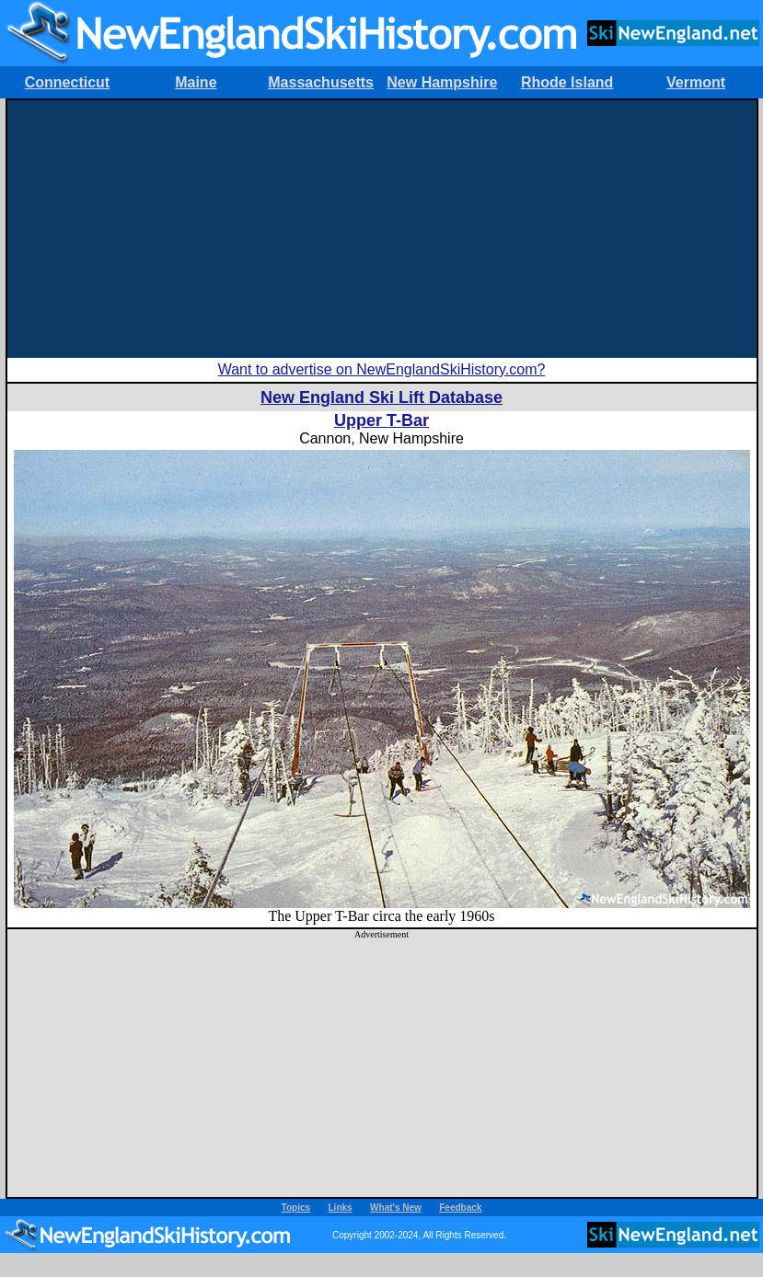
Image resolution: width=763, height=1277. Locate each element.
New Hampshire (442, 82)
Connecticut (67, 82)
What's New (396, 1207)
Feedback (460, 1207)
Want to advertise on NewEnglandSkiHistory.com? (382, 369)
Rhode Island (567, 82)
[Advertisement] (381, 229)
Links (341, 1207)
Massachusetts (321, 82)
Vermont (695, 82)
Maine (195, 82)
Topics (296, 1207)
